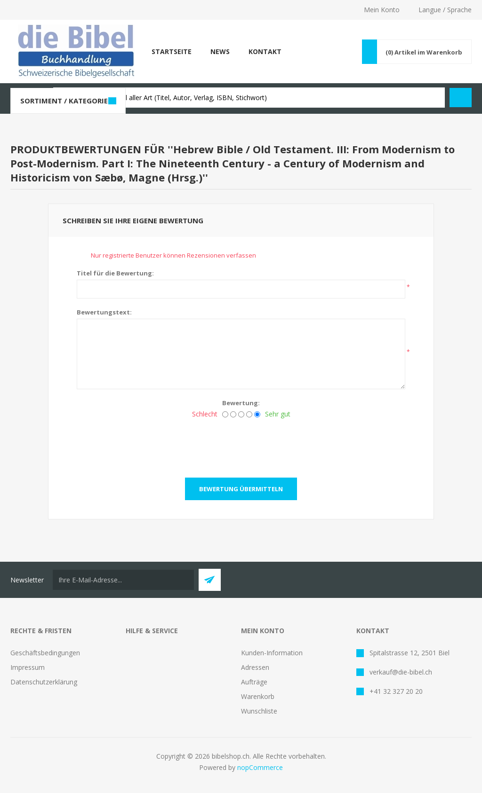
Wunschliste (259, 711)
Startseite (172, 51)
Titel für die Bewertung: (115, 273)
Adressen (255, 667)
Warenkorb (257, 696)
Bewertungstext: (104, 312)
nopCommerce (260, 767)
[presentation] (241, 445)
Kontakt (265, 51)
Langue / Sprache (445, 9)
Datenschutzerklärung (43, 681)
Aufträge (254, 681)
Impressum (27, 667)
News (220, 51)
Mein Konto (382, 9)
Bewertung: (241, 403)
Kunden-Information (272, 652)
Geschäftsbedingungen (45, 652)
